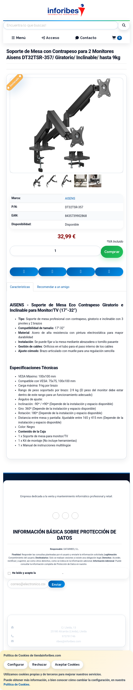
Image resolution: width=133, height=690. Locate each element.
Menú (18, 38)
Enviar (56, 584)
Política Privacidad (35, 601)
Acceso (50, 38)
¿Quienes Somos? (35, 610)
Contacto (85, 38)
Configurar (15, 664)
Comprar (112, 252)
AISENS (70, 198)
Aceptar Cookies (67, 664)
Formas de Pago (97, 605)
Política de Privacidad (97, 564)
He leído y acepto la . (37, 572)
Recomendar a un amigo (53, 287)
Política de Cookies (16, 684)
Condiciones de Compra (35, 605)
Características (20, 287)
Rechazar (39, 664)
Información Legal (98, 596)
